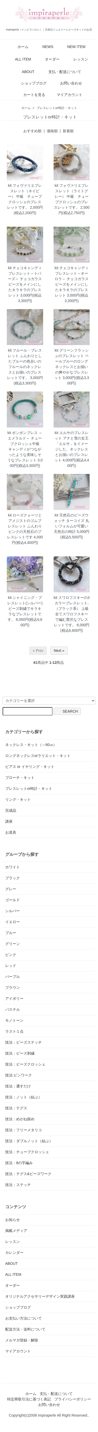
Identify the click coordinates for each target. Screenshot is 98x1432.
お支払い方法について (23, 1318)
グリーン (12, 944)
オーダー (48, 59)
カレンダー (14, 1252)
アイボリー (14, 998)
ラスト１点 (14, 1031)
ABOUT (24, 72)
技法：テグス (16, 1108)
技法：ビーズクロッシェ (25, 1064)
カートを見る (30, 95)
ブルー (10, 933)
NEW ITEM (72, 47)
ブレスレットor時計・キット (57, 108)
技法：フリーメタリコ (23, 1130)
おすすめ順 (32, 131)
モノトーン (14, 1020)
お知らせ (12, 1220)
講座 (9, 821)
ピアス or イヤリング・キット (29, 767)
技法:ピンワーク (18, 1075)
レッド (10, 966)
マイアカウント (66, 95)
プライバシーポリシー (72, 1399)
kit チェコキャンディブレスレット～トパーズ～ (25, 273)
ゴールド (12, 900)
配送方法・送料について (25, 1329)
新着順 (68, 131)
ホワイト (12, 867)
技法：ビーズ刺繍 (19, 1053)
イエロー (12, 922)
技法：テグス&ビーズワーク (28, 1174)
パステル (12, 1009)
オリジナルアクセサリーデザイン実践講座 (40, 1296)
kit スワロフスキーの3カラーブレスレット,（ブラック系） (72, 603)
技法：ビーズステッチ (23, 1042)
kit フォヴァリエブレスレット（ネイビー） (25, 190)
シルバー (12, 911)
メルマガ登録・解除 (21, 1340)
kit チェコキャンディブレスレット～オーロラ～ (72, 273)
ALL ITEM (19, 59)
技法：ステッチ (18, 1185)
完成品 (10, 810)
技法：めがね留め (19, 1119)
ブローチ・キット (19, 777)
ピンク (10, 955)
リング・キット (18, 799)
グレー (10, 889)
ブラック (12, 878)
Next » (59, 650)
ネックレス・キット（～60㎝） (31, 745)
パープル (12, 976)
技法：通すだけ (18, 1086)
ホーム (19, 47)
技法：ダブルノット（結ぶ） (29, 1141)
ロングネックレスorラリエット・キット (38, 756)
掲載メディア (16, 1231)
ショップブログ (30, 83)
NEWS (44, 47)
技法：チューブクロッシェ (27, 1152)
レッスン (77, 59)
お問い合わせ (67, 83)
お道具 (10, 832)
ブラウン (12, 987)
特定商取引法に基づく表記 (29, 1399)
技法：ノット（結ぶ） (23, 1097)
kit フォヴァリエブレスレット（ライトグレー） (72, 190)
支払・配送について (61, 72)
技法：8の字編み (19, 1163)
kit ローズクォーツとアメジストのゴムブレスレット (25, 520)
